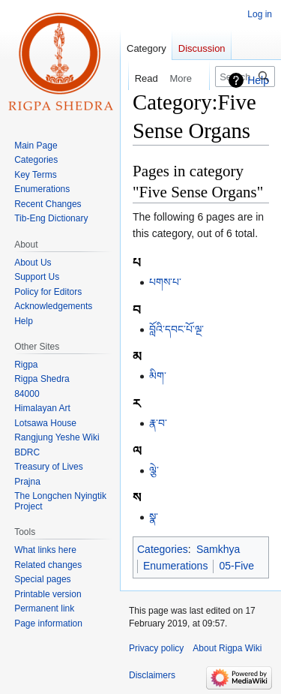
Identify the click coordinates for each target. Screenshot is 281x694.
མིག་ (157, 376)
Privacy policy (156, 648)
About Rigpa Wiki (227, 648)
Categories (162, 549)
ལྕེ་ (154, 470)
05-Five (236, 566)
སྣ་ (153, 517)
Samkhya (218, 549)
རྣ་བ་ (158, 423)
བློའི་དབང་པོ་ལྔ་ (176, 329)
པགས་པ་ (165, 282)
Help (258, 80)
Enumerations (175, 566)
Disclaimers (152, 675)
